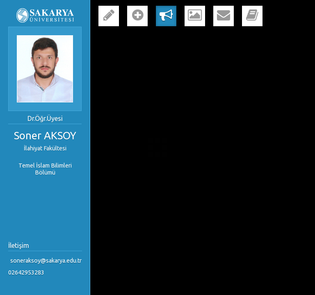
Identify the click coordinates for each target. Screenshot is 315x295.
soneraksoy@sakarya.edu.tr (46, 260)
